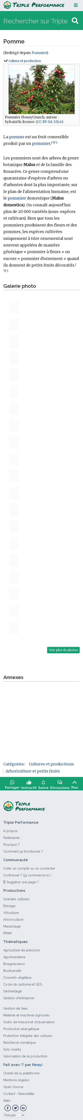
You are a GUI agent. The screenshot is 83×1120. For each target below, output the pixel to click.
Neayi (37, 1063)
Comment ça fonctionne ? (23, 850)
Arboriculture (13, 918)
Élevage (9, 904)
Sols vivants (12, 1048)
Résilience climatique (19, 1041)
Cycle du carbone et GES (22, 983)
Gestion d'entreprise (18, 996)
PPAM (7, 931)
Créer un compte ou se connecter (29, 867)
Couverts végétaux (17, 976)
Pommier (39, 53)
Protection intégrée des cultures (27, 1034)
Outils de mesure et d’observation (29, 1020)
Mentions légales (16, 1078)
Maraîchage (12, 925)
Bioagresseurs (14, 962)
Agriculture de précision (21, 948)
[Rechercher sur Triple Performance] (37, 20)
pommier (41, 143)
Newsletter (26, 1092)
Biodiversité (12, 969)
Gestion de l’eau (15, 1007)
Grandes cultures (16, 897)
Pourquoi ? (11, 843)
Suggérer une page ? (21, 880)
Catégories (13, 764)
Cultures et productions (51, 764)
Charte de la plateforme (21, 1071)
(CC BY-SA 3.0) (47, 122)
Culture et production (24, 61)
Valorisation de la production (25, 1055)
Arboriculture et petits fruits (33, 771)
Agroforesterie (14, 955)
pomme (16, 136)
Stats (6, 1099)
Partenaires (11, 836)
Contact (9, 1092)
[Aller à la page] (75, 20)
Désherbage (12, 989)
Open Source (13, 1085)
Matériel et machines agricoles (26, 1013)
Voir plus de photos (63, 650)
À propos (10, 829)
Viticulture (11, 911)
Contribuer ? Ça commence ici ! (27, 873)
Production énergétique (21, 1027)
